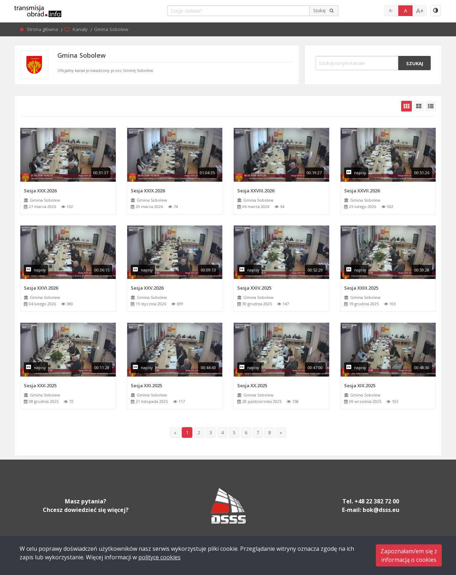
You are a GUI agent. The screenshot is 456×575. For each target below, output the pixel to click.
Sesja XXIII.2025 (361, 288)
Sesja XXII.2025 (40, 385)
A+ (420, 10)
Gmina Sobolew (45, 200)
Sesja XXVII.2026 (362, 190)
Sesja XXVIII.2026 (255, 190)
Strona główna (43, 29)
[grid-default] (406, 106)
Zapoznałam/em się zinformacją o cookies (408, 555)
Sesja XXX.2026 (40, 190)
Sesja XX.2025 (252, 385)
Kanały (81, 29)
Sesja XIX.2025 (359, 385)
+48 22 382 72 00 (376, 501)
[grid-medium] (418, 106)
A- (391, 10)
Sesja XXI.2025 (146, 385)
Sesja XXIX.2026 (148, 190)
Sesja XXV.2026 (147, 288)
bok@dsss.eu (381, 510)
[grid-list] (430, 106)
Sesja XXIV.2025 (254, 288)
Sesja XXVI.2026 (41, 288)
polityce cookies (159, 557)
